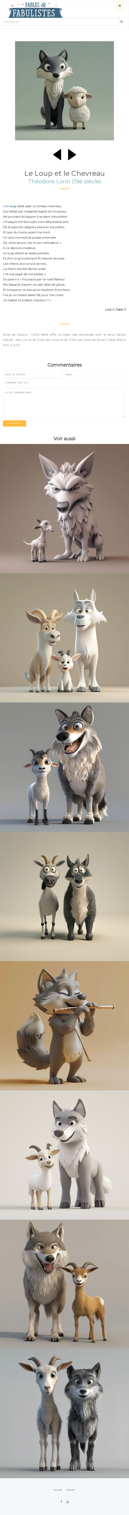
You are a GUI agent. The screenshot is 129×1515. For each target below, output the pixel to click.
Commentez (14, 423)
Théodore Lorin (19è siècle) (64, 181)
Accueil (58, 1489)
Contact (70, 1489)
